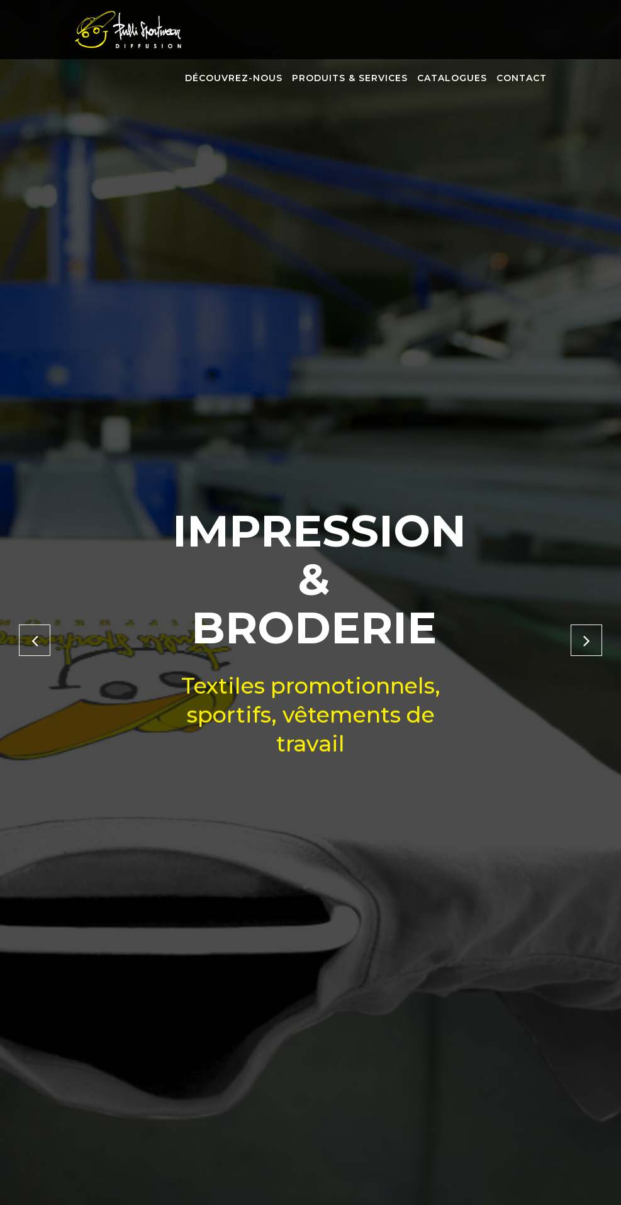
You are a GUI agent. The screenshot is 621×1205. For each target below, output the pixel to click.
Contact (521, 78)
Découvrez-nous (234, 78)
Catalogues (452, 78)
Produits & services (350, 78)
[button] (34, 640)
